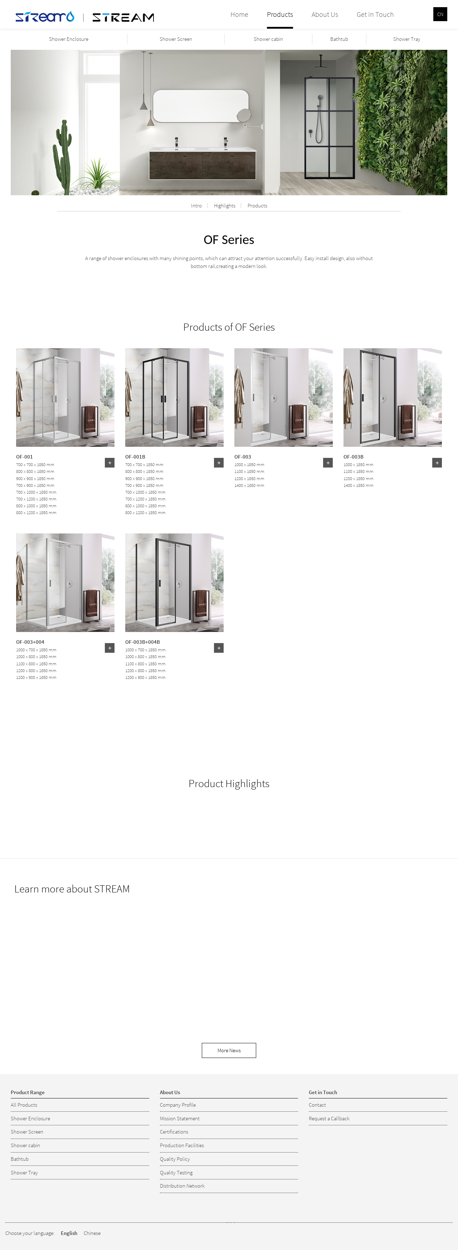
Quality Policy (175, 1158)
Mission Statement (180, 1118)
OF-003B (354, 456)
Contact (317, 1104)
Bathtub (339, 38)
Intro (196, 205)
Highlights (224, 205)
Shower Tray (406, 38)
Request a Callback (329, 1118)
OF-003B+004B (142, 642)
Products (257, 205)
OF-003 (242, 456)
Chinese (92, 1233)
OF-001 (24, 456)
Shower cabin (268, 38)
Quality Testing (176, 1172)
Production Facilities (182, 1145)
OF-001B (135, 456)
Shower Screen (176, 38)
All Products (24, 1104)
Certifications (174, 1131)
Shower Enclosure (68, 38)
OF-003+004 (30, 642)
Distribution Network (182, 1185)
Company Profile (178, 1104)
